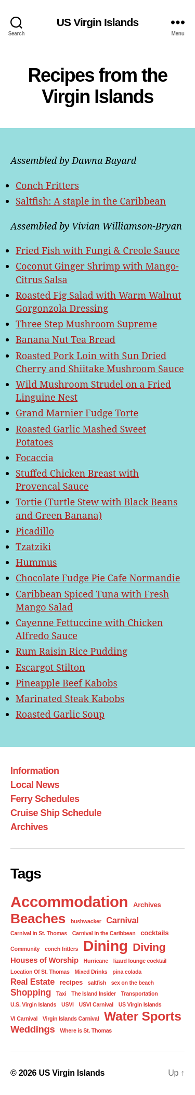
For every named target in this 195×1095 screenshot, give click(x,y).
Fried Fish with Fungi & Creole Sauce (98, 250)
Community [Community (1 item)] (25, 949)
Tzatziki (33, 546)
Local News (34, 785)
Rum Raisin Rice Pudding (71, 651)
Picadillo (35, 531)
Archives (29, 827)
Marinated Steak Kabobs (70, 698)
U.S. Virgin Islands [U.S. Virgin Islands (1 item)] (33, 1004)
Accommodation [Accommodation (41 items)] (69, 901)
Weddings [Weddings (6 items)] (32, 1029)
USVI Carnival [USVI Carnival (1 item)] (96, 1004)
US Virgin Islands (98, 22)
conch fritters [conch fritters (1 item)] (61, 949)
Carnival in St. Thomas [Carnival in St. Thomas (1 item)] (38, 933)
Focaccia (35, 457)
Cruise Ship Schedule (55, 813)
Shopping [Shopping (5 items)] (30, 992)
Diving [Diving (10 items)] (149, 947)
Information (34, 771)
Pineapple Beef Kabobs (67, 683)
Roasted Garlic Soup (60, 714)
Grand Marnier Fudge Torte (77, 412)
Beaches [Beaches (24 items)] (38, 918)
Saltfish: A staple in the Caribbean (91, 201)
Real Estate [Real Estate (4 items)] (32, 981)
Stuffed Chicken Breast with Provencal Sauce (77, 479)
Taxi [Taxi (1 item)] (61, 993)
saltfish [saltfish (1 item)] (97, 982)
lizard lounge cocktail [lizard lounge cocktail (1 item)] (139, 961)
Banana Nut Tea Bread (65, 339)
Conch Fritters (47, 185)
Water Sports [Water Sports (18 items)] (142, 1016)
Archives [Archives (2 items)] (147, 905)
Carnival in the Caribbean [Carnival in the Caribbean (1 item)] (104, 933)
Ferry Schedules (45, 799)
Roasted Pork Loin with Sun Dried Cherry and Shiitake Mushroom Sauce (100, 362)
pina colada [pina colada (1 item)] (126, 972)
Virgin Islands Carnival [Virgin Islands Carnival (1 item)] (71, 1018)
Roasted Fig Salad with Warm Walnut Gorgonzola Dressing (98, 301)
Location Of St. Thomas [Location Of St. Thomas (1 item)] (40, 972)
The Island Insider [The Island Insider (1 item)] (93, 993)
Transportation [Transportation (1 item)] (139, 993)
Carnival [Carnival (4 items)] (122, 920)
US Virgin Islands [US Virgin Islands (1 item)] (140, 1004)
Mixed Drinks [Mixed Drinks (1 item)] (90, 972)
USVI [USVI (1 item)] (67, 1004)
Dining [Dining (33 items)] (105, 946)
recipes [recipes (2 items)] (71, 982)
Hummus (36, 562)
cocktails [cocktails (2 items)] (154, 933)
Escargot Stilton (50, 667)
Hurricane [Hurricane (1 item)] (96, 961)
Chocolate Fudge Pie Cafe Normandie (98, 577)
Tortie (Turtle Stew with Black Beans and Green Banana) (96, 508)
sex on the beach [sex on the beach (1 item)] (132, 982)
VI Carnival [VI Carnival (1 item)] (23, 1018)
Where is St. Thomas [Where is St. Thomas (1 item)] (86, 1030)
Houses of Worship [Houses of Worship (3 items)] (44, 960)
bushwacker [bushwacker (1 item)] (86, 921)
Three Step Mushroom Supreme (86, 323)
